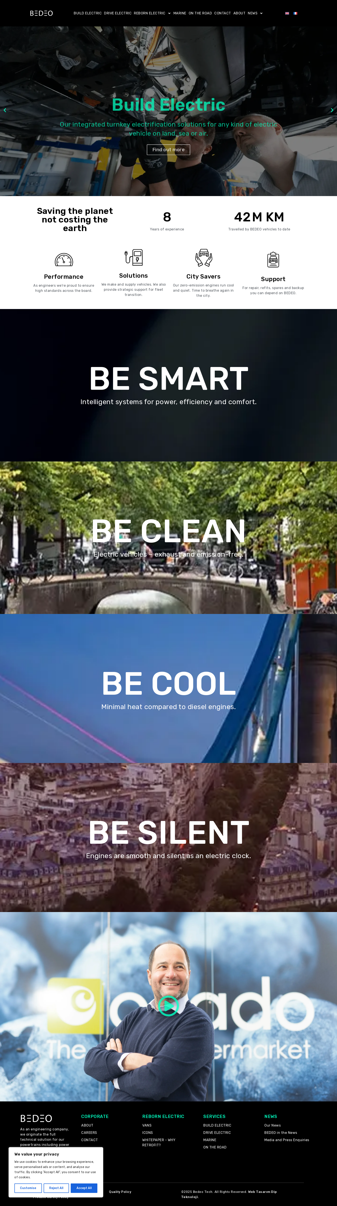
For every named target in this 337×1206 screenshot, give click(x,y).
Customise (28, 1188)
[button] (5, 110)
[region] (56, 1172)
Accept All (84, 1188)
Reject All (56, 1188)
